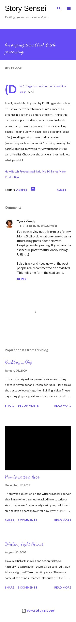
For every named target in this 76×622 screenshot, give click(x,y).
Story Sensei (25, 8)
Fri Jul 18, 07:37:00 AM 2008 (38, 226)
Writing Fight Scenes (24, 544)
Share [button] (61, 190)
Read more (62, 405)
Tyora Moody (26, 221)
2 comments (27, 520)
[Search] (59, 7)
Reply (21, 279)
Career (21, 190)
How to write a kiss (22, 477)
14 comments (28, 405)
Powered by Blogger (38, 610)
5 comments (27, 587)
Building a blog (18, 362)
